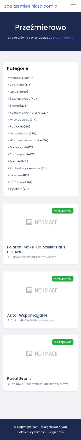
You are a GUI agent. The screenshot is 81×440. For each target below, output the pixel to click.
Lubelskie (18, 175)
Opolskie (18, 189)
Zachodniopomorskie (27, 168)
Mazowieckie (21, 133)
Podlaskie (18, 126)
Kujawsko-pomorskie (27, 113)
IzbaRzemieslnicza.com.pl (30, 6)
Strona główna (18, 38)
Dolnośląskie (21, 147)
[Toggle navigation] (73, 6)
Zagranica (18, 85)
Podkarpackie (21, 154)
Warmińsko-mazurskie (27, 140)
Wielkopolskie (41, 38)
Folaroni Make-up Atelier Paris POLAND (36, 249)
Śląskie (17, 106)
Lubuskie (17, 92)
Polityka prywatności (31, 432)
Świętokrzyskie (22, 99)
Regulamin (56, 432)
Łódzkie (17, 161)
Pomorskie (19, 182)
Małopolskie (21, 78)
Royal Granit (19, 378)
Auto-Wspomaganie (27, 315)
